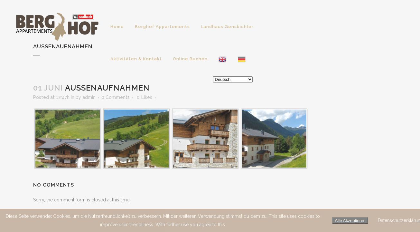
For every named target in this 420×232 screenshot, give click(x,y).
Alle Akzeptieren (350, 220)
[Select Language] (233, 79)
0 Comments (115, 97)
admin (89, 97)
